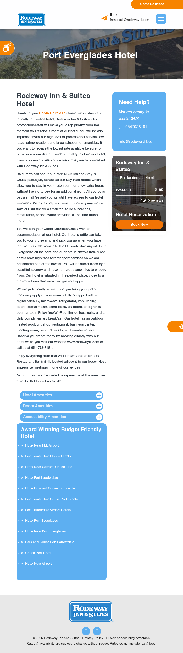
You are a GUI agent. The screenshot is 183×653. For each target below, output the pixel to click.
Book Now (139, 224)
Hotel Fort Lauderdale (41, 477)
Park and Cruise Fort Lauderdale (49, 542)
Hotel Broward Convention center (50, 488)
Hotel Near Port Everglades (45, 531)
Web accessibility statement (128, 638)
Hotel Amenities (37, 395)
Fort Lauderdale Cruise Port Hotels (51, 499)
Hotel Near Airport (38, 563)
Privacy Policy (92, 638)
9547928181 (133, 127)
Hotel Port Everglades (41, 520)
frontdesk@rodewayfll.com (129, 19)
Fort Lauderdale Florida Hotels (48, 456)
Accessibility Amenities (44, 417)
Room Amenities (38, 406)
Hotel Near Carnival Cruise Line (48, 467)
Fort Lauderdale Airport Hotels (48, 510)
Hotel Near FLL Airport (42, 445)
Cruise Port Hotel (38, 553)
